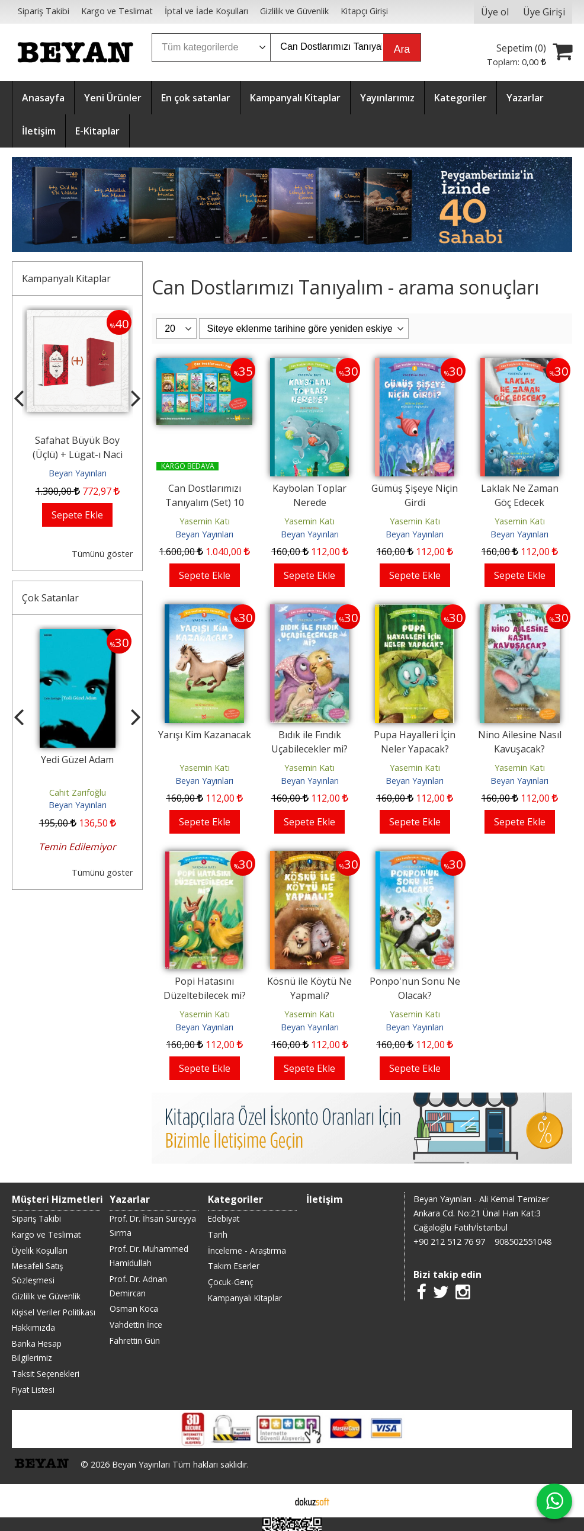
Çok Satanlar (50, 597)
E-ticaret (273, 1500)
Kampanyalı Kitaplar (66, 278)
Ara (402, 49)
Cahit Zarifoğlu (77, 792)
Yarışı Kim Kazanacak (204, 734)
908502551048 (523, 1241)
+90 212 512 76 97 (449, 1241)
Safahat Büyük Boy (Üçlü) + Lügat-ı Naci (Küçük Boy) (78, 454)
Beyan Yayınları (78, 473)
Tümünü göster (102, 553)
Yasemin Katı (204, 521)
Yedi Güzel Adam (77, 759)
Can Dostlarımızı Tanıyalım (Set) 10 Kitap (204, 502)
